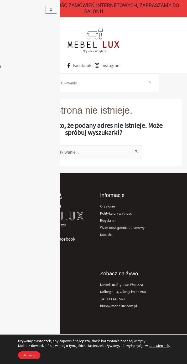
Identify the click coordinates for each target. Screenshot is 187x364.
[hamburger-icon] (34, 83)
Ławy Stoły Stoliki (24, 313)
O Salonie (107, 206)
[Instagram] (28, 239)
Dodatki (17, 306)
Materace (18, 298)
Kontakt (106, 234)
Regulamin (108, 220)
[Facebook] (63, 239)
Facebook (78, 65)
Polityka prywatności (116, 213)
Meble (15, 284)
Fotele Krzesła (22, 291)
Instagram (108, 65)
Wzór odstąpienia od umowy (122, 227)
